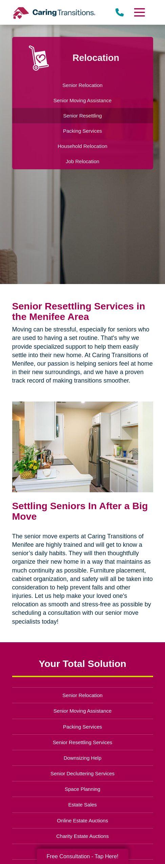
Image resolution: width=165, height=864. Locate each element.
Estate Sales (82, 804)
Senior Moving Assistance (83, 711)
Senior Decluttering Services (82, 773)
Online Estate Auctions (82, 820)
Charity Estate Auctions (82, 836)
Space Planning (82, 789)
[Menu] (139, 12)
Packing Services (82, 727)
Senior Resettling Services (82, 742)
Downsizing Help (83, 758)
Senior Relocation (82, 695)
